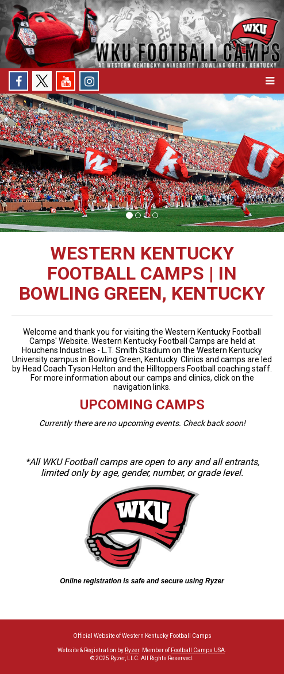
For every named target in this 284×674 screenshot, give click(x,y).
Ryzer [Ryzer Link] (132, 650)
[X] (42, 81)
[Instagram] (89, 81)
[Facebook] (18, 81)
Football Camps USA (198, 650)
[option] (142, 163)
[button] (269, 81)
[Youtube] (65, 81)
